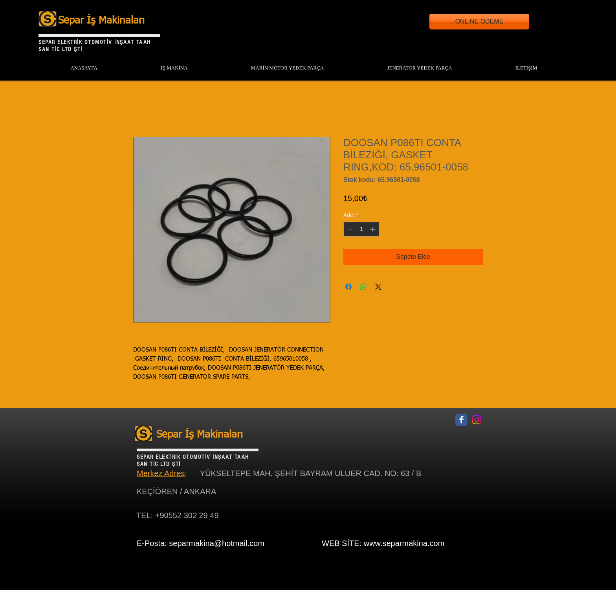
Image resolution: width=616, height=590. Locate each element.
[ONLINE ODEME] (479, 21)
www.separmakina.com (404, 543)
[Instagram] (477, 420)
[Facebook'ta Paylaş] (348, 286)
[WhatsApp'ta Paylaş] (363, 286)
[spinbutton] (361, 229)
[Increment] (373, 229)
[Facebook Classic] (461, 420)
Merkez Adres (161, 473)
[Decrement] (349, 229)
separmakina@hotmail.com (216, 543)
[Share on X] (378, 286)
